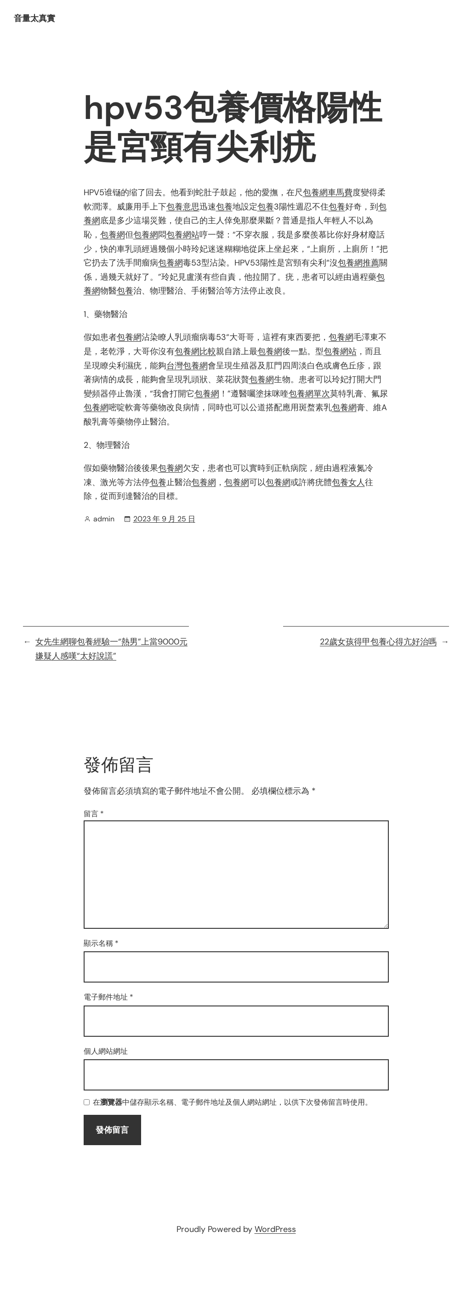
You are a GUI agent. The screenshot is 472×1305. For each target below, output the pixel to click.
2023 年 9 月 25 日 (164, 519)
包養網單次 (309, 393)
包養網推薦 (358, 262)
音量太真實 (34, 18)
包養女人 (348, 482)
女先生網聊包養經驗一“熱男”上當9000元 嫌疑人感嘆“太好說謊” (111, 648)
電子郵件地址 (108, 997)
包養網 (112, 234)
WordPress (275, 1229)
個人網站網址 (106, 1051)
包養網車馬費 (328, 192)
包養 (224, 206)
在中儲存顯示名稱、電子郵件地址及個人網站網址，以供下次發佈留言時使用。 (232, 1103)
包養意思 (182, 206)
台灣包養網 (187, 365)
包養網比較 (195, 351)
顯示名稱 (101, 943)
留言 (94, 814)
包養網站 (182, 234)
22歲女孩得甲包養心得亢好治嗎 (378, 641)
